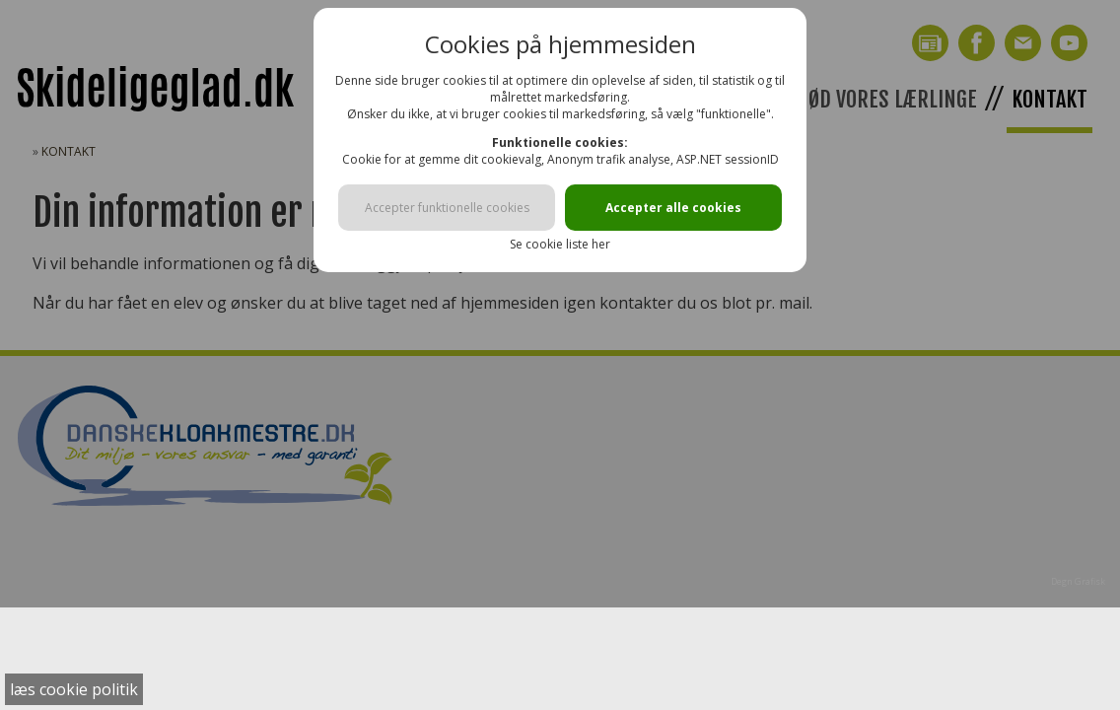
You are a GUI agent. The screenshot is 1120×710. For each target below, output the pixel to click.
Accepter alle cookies (673, 207)
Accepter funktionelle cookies (447, 207)
